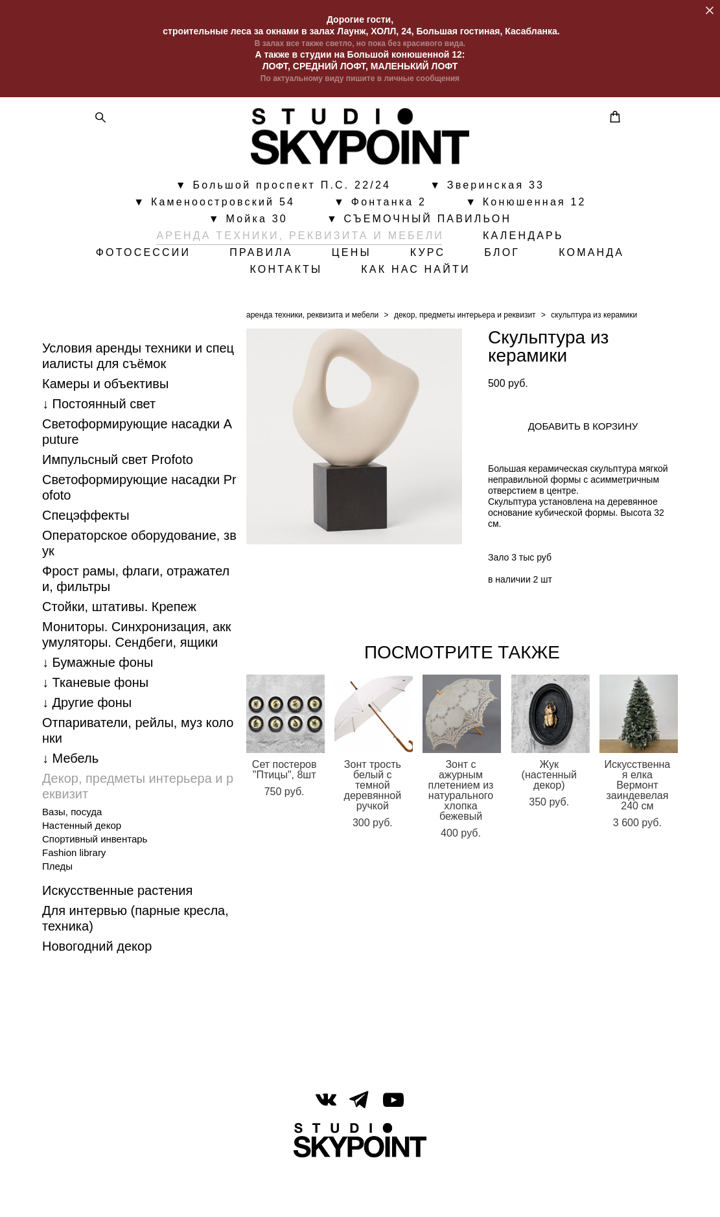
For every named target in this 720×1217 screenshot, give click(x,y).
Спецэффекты (86, 552)
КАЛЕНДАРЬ (523, 260)
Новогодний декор (97, 983)
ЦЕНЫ (403, 277)
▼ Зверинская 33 (487, 209)
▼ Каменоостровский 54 (214, 226)
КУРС (480, 277)
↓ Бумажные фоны (97, 699)
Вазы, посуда (72, 848)
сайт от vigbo (359, 1186)
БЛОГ (554, 277)
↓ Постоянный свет (99, 441)
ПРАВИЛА (313, 277)
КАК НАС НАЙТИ (467, 293)
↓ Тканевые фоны (95, 719)
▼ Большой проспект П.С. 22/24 (283, 209)
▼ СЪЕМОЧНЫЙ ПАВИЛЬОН (419, 243)
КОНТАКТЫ (338, 293)
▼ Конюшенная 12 (525, 226)
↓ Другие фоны (87, 739)
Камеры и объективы (105, 420)
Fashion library (74, 889)
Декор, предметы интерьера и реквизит (137, 823)
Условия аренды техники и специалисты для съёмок (138, 393)
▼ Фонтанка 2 (380, 226)
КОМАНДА (230, 293)
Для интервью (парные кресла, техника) (135, 955)
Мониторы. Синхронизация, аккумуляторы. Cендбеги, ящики (136, 671)
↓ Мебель (70, 795)
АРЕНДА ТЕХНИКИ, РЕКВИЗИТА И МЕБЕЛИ (300, 260)
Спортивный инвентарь (94, 875)
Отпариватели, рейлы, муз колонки (137, 767)
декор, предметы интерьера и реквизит (465, 351)
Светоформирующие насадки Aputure (137, 468)
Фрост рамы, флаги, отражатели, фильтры (135, 616)
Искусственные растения (117, 927)
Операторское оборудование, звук (139, 580)
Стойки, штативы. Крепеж (119, 643)
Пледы (57, 903)
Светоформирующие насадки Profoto (139, 524)
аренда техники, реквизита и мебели (312, 351)
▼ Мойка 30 (248, 243)
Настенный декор (81, 862)
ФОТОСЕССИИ (195, 277)
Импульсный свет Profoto (117, 496)
